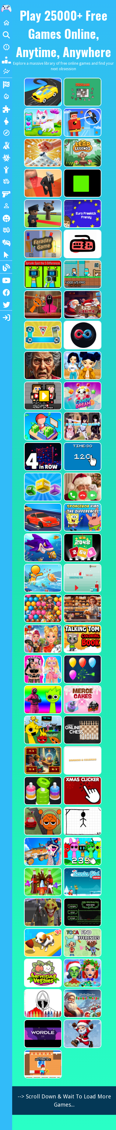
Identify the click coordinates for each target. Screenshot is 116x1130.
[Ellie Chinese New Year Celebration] (42, 639)
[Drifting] (6, 242)
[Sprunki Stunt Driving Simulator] (42, 821)
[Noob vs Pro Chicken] (82, 274)
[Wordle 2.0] (42, 1033)
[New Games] (6, 47)
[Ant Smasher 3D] (42, 153)
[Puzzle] (6, 108)
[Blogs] (6, 267)
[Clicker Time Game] (82, 456)
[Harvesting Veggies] (42, 973)
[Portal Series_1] (82, 912)
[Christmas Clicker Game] (82, 790)
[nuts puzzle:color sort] (42, 790)
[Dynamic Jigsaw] (82, 92)
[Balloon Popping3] (82, 669)
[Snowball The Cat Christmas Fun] (82, 578)
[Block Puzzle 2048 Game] (82, 547)
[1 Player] (6, 206)
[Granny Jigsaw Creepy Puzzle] (42, 365)
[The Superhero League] (82, 122)
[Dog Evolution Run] (42, 942)
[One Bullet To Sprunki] (42, 912)
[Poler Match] (82, 335)
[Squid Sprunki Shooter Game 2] (42, 699)
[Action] (6, 96)
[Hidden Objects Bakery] (82, 608)
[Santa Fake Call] (82, 487)
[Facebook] (6, 292)
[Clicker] (6, 254)
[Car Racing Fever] (42, 517)
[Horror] (6, 218)
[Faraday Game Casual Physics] (42, 244)
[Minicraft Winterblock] (42, 1064)
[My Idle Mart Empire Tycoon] (42, 426)
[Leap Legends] (82, 153)
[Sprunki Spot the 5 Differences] (42, 274)
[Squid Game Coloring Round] (42, 1003)
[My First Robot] (42, 669)
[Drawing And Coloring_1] (82, 760)
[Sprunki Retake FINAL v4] (42, 730)
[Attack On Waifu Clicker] (82, 426)
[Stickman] (6, 169)
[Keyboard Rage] (82, 244)
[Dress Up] (6, 121)
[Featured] (6, 71)
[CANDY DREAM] (82, 396)
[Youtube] (6, 280)
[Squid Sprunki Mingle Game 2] (42, 304)
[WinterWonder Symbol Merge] (82, 1003)
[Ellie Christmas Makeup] (82, 973)
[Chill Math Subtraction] (42, 760)
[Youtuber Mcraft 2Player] (42, 396)
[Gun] (6, 193)
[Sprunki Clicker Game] (82, 851)
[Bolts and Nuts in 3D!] (42, 335)
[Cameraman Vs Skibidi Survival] (42, 183)
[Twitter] (6, 304)
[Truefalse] (82, 183)
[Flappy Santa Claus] (82, 1033)
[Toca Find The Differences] (82, 942)
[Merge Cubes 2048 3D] (42, 487)
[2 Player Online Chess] (82, 730)
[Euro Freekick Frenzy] (82, 213)
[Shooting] (6, 145)
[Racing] (6, 84)
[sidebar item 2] (6, 317)
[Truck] (6, 230)
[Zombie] (6, 157)
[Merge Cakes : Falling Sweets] (82, 699)
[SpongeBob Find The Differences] (82, 517)
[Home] (6, 23)
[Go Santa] (82, 304)
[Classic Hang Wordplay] (82, 821)
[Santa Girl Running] (82, 882)
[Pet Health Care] (42, 122)
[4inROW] (42, 456)
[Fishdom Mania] (42, 547)
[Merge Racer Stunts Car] (42, 92)
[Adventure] (6, 133)
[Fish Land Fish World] (42, 578)
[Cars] (6, 181)
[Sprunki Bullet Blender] (42, 213)
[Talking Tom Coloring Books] (82, 639)
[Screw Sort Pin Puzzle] (42, 882)
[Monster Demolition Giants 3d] (42, 851)
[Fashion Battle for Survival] (82, 365)
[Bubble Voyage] (42, 608)
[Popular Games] (6, 59)
